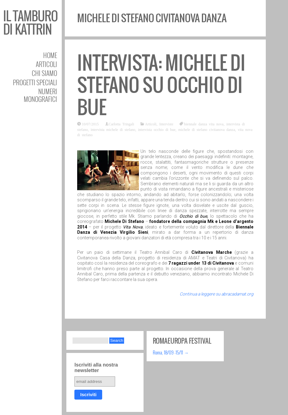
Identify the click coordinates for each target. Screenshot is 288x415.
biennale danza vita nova (203, 124)
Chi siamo (44, 73)
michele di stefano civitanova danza (206, 129)
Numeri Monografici (40, 95)
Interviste (166, 124)
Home (50, 55)
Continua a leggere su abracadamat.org (216, 293)
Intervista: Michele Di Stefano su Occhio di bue (161, 85)
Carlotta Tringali (121, 124)
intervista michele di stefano (113, 129)
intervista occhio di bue (156, 129)
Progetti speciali (35, 82)
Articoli (46, 64)
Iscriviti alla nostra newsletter (96, 367)
